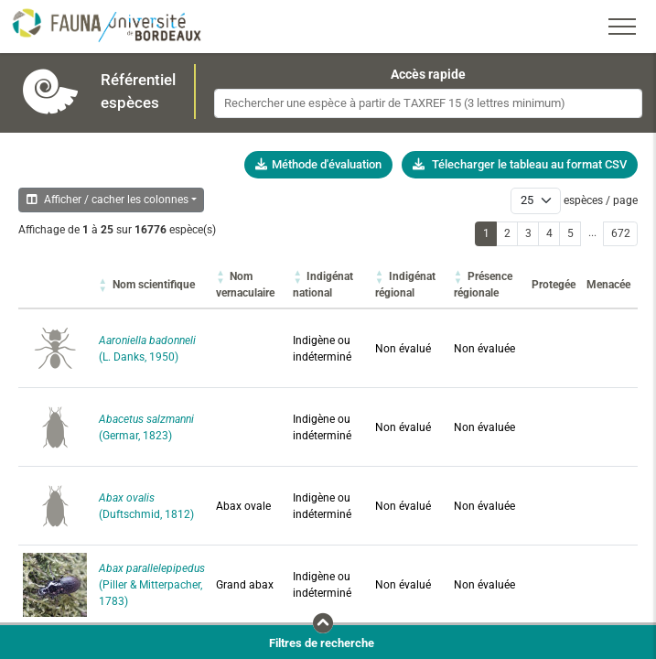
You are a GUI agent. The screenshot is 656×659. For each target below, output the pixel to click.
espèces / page (601, 200)
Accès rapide (428, 74)
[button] (154, 284)
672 (620, 233)
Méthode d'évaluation (318, 164)
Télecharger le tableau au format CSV (520, 164)
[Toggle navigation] (622, 26)
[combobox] (428, 103)
